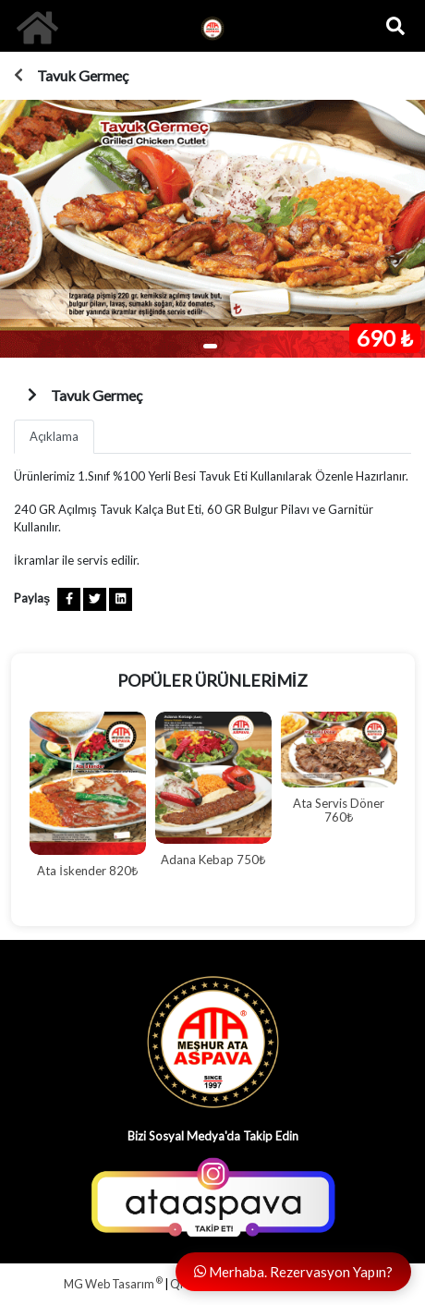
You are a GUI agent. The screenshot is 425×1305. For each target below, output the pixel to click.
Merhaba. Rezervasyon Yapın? (293, 1271)
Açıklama (54, 436)
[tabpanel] (212, 229)
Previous (11, 809)
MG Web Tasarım (113, 1283)
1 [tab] (210, 346)
